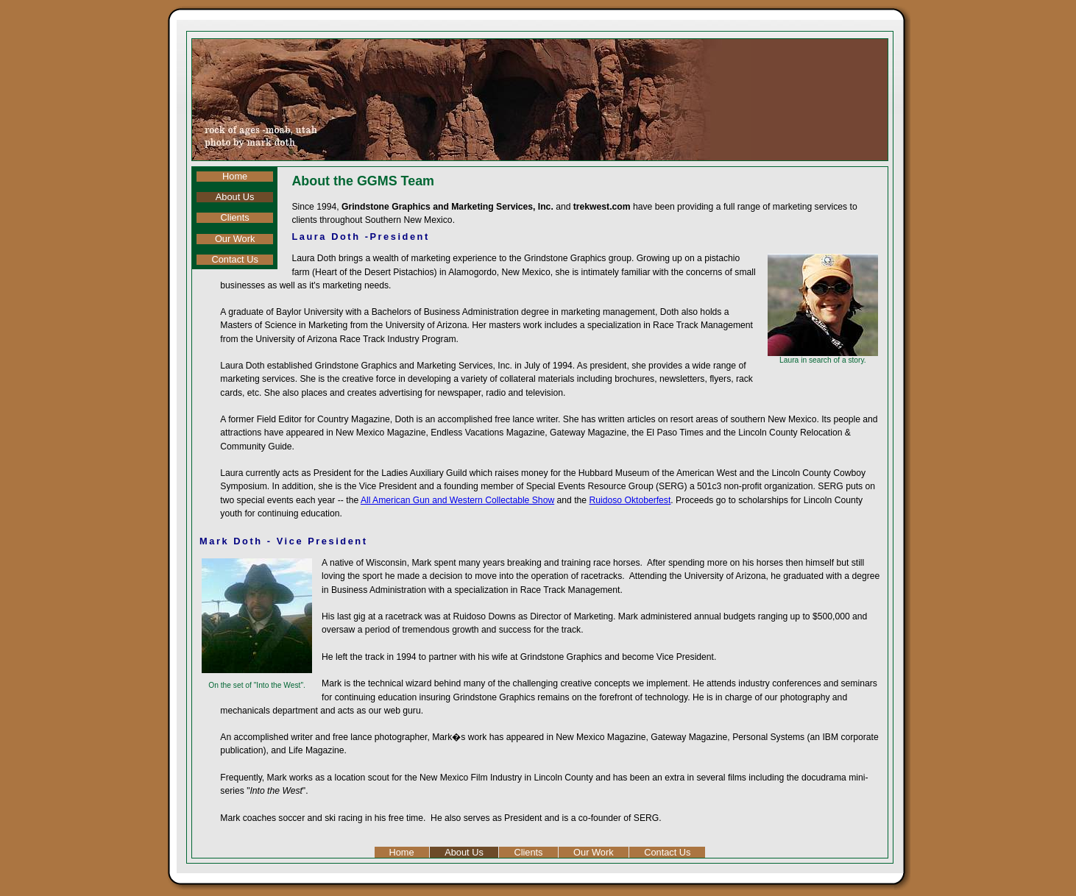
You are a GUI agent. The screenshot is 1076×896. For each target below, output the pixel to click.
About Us (235, 197)
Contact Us (234, 260)
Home (234, 176)
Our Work (235, 239)
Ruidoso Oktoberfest (630, 500)
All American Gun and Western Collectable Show (457, 500)
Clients (235, 218)
